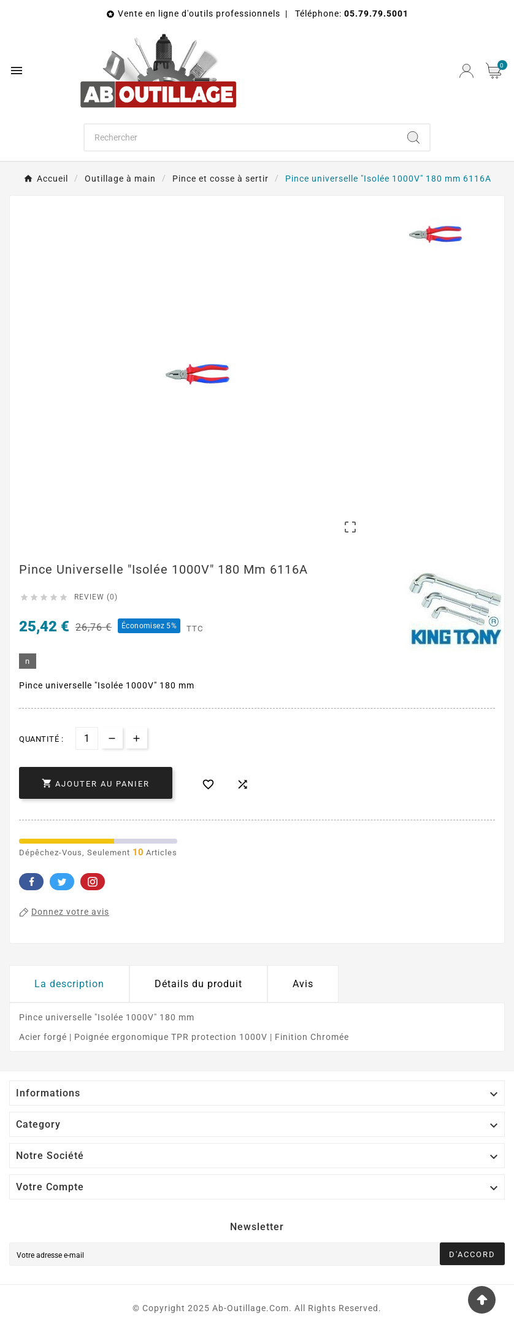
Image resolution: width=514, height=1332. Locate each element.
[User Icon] (466, 71)
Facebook (31, 881)
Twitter (62, 881)
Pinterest (92, 881)
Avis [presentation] (303, 984)
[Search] (413, 137)
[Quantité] (86, 738)
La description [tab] (69, 984)
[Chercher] (241, 137)
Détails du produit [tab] (198, 984)
